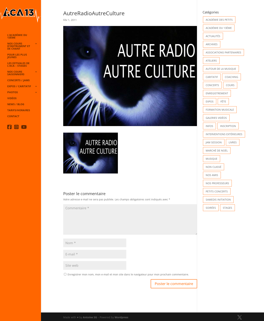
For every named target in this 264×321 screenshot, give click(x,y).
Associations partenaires (223, 52)
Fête (223, 101)
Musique (211, 158)
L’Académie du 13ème (17, 36)
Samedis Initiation (218, 199)
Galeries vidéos (216, 118)
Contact (13, 116)
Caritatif (212, 77)
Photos (12, 92)
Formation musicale (220, 109)
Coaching (231, 77)
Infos (209, 126)
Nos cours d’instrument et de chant (18, 46)
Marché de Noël (217, 150)
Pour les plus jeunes (17, 56)
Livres (233, 142)
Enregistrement (217, 93)
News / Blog (15, 104)
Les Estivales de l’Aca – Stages (18, 64)
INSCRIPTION (228, 126)
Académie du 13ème (219, 28)
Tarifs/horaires (18, 110)
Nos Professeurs (217, 183)
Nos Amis (212, 175)
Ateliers (211, 60)
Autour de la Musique (221, 68)
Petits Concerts (217, 191)
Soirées (211, 207)
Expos (210, 101)
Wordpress (121, 317)
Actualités (213, 36)
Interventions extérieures (224, 134)
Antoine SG (90, 317)
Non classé (213, 167)
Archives (212, 44)
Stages (227, 207)
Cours (230, 85)
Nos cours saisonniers (15, 73)
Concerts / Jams (18, 80)
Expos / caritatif (19, 86)
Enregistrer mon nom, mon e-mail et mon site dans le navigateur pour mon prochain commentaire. (128, 274)
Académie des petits (219, 19)
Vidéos (12, 98)
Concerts (212, 85)
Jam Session (214, 142)
